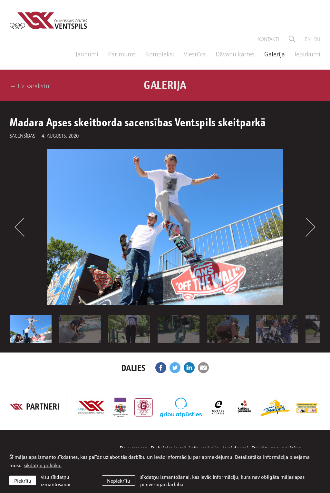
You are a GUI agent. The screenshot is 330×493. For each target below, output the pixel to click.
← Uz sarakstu (29, 85)
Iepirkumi (307, 53)
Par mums (122, 53)
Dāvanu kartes (235, 53)
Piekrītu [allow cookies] (22, 480)
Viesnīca (195, 53)
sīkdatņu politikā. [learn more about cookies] (43, 465)
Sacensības (22, 135)
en (308, 39)
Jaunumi (87, 53)
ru (317, 39)
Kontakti (268, 39)
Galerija (274, 53)
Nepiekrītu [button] (118, 480)
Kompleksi (159, 53)
